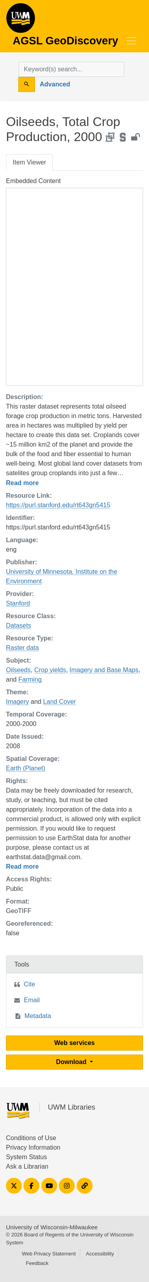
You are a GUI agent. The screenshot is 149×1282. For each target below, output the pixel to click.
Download (72, 1061)
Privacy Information (33, 1147)
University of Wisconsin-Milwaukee (52, 1227)
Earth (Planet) (25, 768)
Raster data (22, 647)
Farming (30, 679)
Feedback (37, 1263)
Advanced (55, 84)
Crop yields (50, 670)
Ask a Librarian (27, 1166)
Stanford (18, 603)
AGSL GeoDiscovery (20, 20)
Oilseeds (18, 670)
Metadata (38, 1016)
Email (32, 1000)
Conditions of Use (31, 1138)
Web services (74, 1042)
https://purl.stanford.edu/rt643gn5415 (58, 505)
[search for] (71, 69)
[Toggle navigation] (131, 41)
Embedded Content (33, 181)
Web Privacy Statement (49, 1254)
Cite (29, 984)
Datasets (18, 625)
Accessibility (100, 1254)
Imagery (17, 701)
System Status (26, 1157)
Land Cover (59, 701)
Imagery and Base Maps (104, 670)
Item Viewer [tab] (29, 162)
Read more (22, 483)
